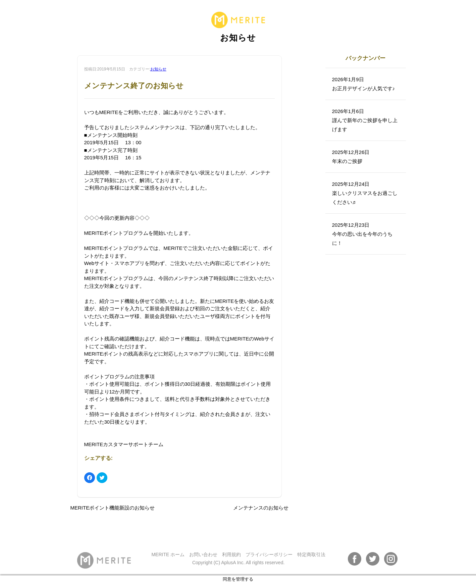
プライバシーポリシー (269, 554)
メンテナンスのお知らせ (260, 508)
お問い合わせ (203, 554)
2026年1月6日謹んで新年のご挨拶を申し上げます (365, 120)
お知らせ (158, 69)
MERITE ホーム (167, 554)
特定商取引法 (311, 554)
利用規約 (231, 554)
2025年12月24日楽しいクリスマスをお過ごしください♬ (365, 193)
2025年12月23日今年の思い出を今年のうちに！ (362, 234)
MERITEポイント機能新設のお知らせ (112, 508)
